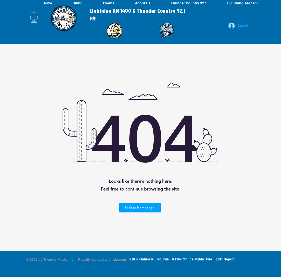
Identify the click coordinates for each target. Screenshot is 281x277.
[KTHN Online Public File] (192, 259)
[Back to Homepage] (140, 207)
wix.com (119, 259)
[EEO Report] (225, 259)
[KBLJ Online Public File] (149, 259)
